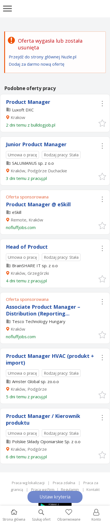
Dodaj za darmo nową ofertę (36, 64)
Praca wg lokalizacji (28, 482)
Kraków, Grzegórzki (30, 273)
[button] (102, 123)
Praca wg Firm (42, 489)
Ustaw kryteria (55, 497)
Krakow (18, 117)
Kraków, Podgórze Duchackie (39, 170)
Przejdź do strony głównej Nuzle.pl (42, 57)
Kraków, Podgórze (29, 389)
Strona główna (14, 515)
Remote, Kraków (27, 220)
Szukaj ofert (41, 515)
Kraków (18, 329)
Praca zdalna (64, 482)
